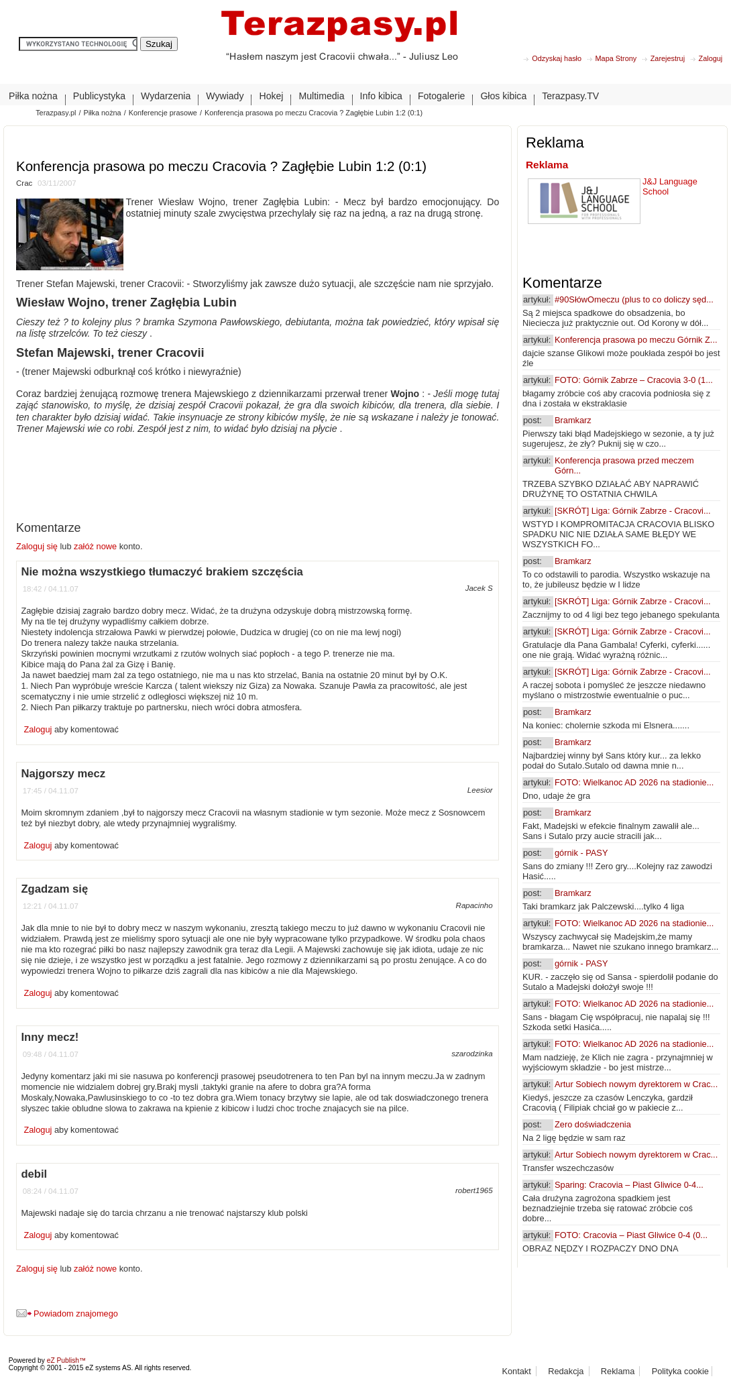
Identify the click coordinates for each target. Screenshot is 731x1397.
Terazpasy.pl (56, 113)
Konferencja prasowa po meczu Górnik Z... (636, 340)
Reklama (547, 164)
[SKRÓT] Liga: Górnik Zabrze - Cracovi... (633, 511)
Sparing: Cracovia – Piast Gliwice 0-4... (629, 1185)
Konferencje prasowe (163, 113)
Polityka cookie (680, 1371)
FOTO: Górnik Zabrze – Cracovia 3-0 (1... (634, 380)
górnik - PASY (581, 853)
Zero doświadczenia (593, 1124)
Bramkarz (573, 420)
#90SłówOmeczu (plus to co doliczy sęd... (634, 299)
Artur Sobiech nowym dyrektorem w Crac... (636, 1084)
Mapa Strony (616, 58)
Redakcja (565, 1371)
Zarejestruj (668, 58)
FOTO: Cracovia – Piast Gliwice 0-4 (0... (631, 1235)
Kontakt (516, 1371)
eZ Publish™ (67, 1360)
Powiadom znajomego (76, 1313)
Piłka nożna (102, 113)
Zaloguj (711, 58)
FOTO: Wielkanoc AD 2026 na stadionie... (634, 782)
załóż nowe (95, 546)
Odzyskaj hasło (556, 58)
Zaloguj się (38, 546)
